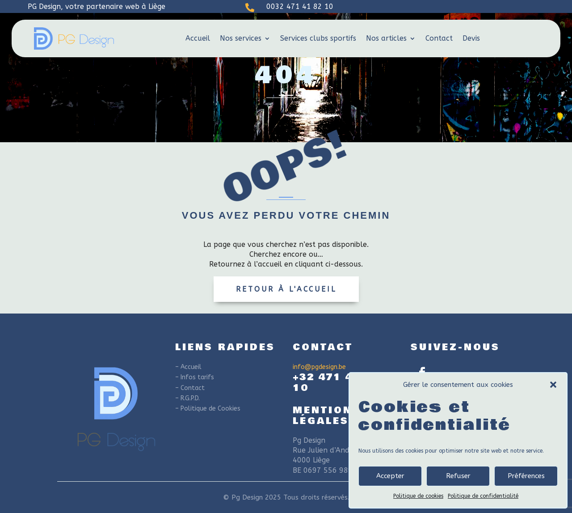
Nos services (240, 38)
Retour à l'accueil (286, 289)
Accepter (390, 476)
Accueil (197, 38)
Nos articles (386, 38)
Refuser (458, 476)
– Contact (190, 388)
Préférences (526, 476)
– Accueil (188, 367)
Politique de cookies (418, 496)
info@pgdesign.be (319, 367)
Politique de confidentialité (483, 496)
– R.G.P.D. (187, 398)
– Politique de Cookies (207, 408)
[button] (553, 384)
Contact (439, 38)
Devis (471, 38)
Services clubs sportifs (318, 38)
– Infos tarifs (194, 377)
